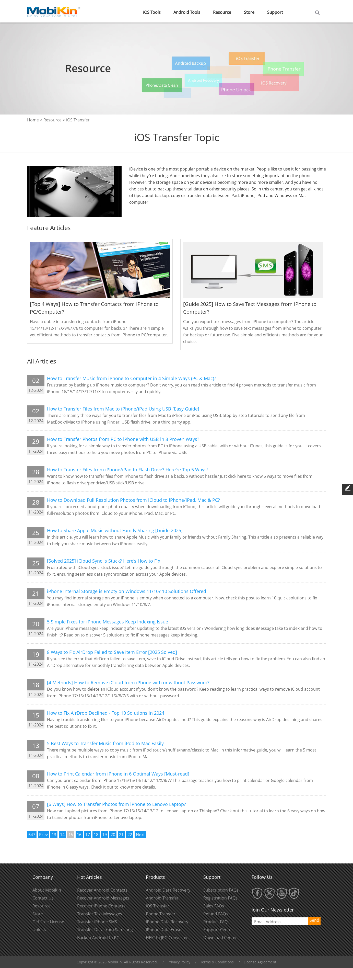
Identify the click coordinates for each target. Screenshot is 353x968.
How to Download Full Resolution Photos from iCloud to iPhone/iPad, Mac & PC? (133, 500)
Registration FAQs (220, 898)
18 (96, 834)
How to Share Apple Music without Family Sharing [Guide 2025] (115, 530)
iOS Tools (152, 12)
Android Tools (186, 12)
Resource (222, 12)
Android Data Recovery (168, 890)
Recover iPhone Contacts (101, 906)
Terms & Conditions (217, 962)
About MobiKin (46, 890)
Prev (43, 834)
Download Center (220, 937)
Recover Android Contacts (102, 890)
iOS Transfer (157, 906)
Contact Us (43, 898)
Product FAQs (216, 922)
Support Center (218, 929)
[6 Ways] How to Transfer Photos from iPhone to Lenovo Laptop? (116, 804)
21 (121, 834)
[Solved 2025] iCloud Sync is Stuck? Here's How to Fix (103, 561)
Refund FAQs (215, 914)
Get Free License (48, 922)
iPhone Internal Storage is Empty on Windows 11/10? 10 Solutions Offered (126, 591)
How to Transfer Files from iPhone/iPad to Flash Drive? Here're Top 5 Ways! (127, 469)
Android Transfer (162, 898)
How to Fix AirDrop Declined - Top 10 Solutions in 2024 (105, 713)
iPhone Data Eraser (164, 929)
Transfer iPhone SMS (97, 922)
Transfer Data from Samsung (105, 929)
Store (249, 12)
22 (129, 834)
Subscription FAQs (221, 890)
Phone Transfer (160, 914)
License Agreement (260, 962)
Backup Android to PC (98, 937)
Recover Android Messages (103, 898)
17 (87, 834)
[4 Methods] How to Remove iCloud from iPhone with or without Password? (128, 682)
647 (31, 834)
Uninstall (41, 929)
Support (275, 12)
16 (79, 834)
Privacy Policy (179, 962)
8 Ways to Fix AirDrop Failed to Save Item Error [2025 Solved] (112, 652)
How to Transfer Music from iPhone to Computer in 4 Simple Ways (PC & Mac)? (131, 378)
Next (140, 834)
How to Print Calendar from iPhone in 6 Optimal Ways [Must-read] (118, 774)
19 (104, 834)
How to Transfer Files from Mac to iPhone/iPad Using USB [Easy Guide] (123, 409)
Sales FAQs (213, 906)
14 (62, 834)
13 (54, 834)
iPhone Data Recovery (167, 922)
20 (113, 834)
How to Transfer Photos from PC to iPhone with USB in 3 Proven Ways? (123, 439)
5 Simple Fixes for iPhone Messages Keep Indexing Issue (107, 622)
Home (33, 120)
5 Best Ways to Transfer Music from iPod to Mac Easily (105, 743)
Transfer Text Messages (99, 914)
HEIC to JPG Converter (167, 937)
